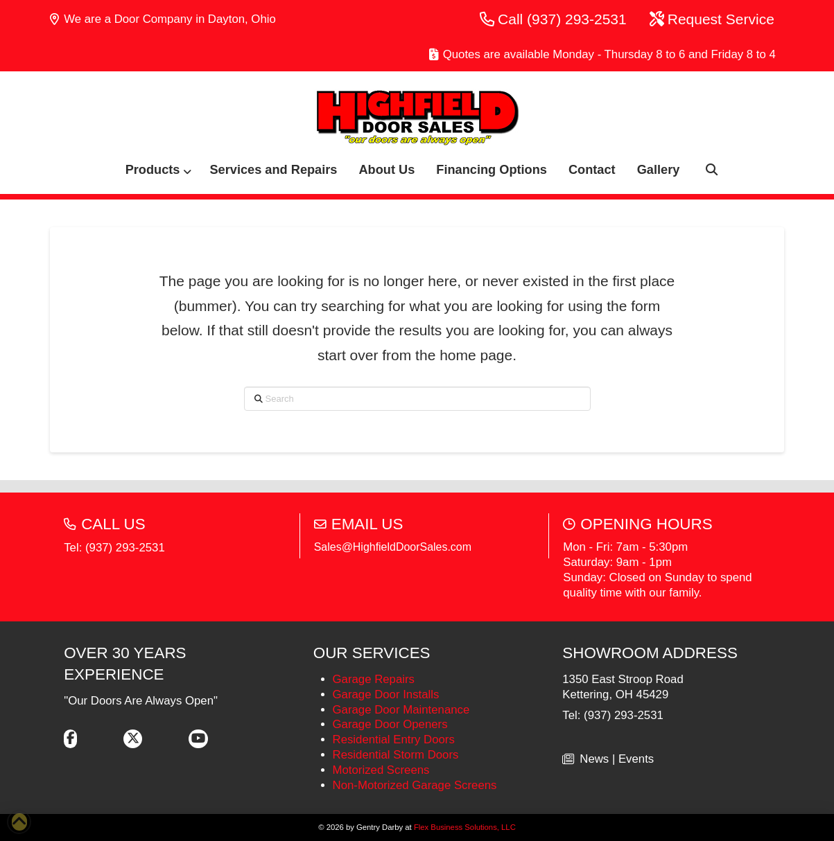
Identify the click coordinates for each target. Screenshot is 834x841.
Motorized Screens (381, 770)
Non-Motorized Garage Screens (415, 785)
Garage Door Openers (390, 724)
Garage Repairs (374, 679)
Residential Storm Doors (396, 754)
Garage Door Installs (386, 694)
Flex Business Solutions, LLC (465, 827)
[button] (705, 169)
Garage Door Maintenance (401, 709)
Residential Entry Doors (394, 739)
